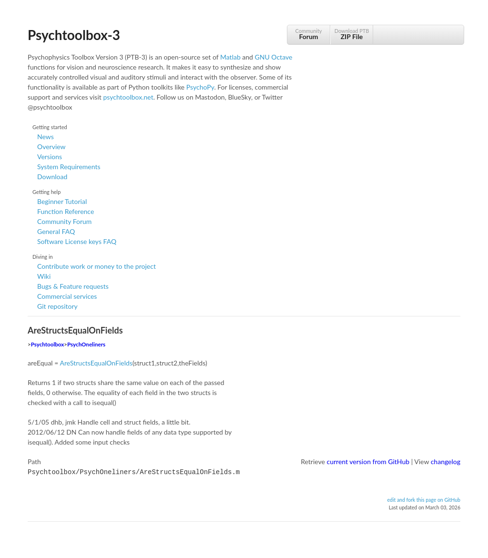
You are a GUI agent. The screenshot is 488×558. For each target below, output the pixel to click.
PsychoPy (200, 87)
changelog (445, 461)
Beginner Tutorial (62, 201)
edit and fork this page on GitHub (423, 499)
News (45, 136)
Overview (51, 146)
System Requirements (68, 166)
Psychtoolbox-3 (74, 35)
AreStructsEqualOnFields (96, 363)
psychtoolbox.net (128, 97)
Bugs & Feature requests (73, 286)
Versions (49, 156)
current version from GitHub (368, 461)
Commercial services (67, 296)
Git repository (57, 306)
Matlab (230, 57)
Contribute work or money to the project (96, 266)
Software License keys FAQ (76, 241)
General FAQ (56, 231)
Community (308, 34)
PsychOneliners (86, 344)
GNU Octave (274, 57)
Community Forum (64, 221)
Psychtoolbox (47, 344)
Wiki (44, 276)
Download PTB (352, 34)
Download (52, 176)
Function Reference (65, 211)
